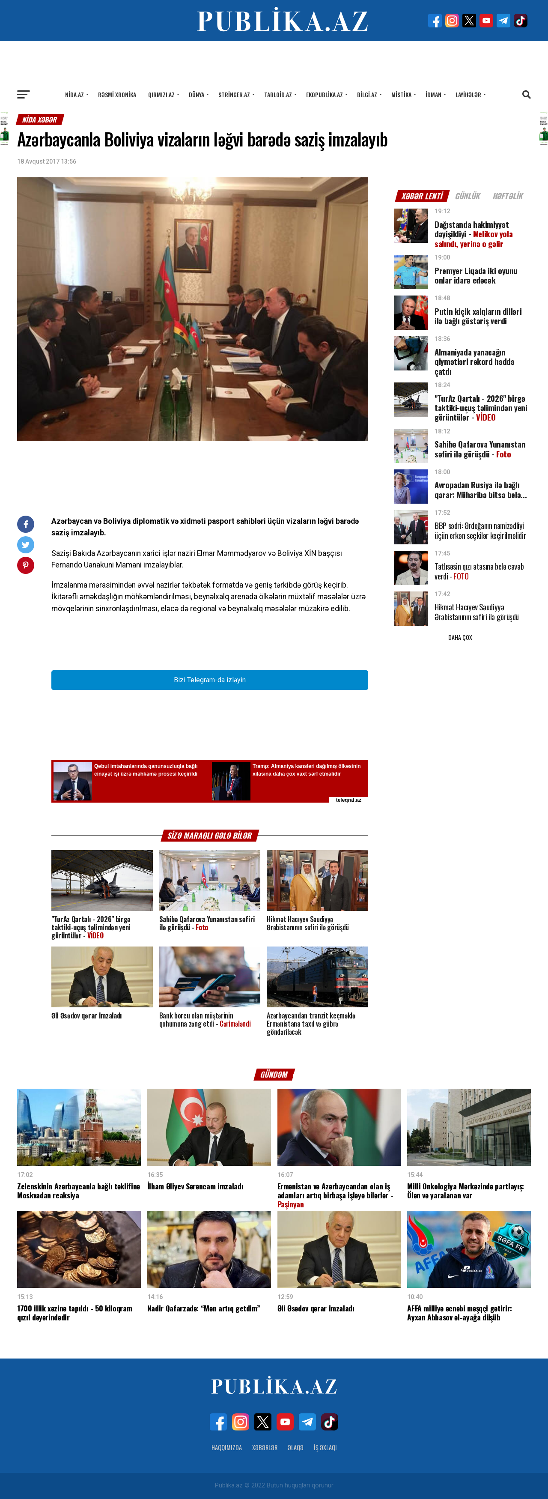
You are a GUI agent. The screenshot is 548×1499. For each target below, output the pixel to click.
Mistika (401, 94)
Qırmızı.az (161, 94)
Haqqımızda (226, 1447)
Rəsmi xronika (117, 94)
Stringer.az (234, 94)
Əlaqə (296, 1447)
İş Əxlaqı (325, 1447)
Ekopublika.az (324, 94)
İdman (433, 94)
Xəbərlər (264, 1447)
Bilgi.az (367, 94)
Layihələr (468, 94)
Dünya (196, 94)
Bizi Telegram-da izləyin (210, 680)
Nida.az (74, 94)
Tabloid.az (278, 94)
